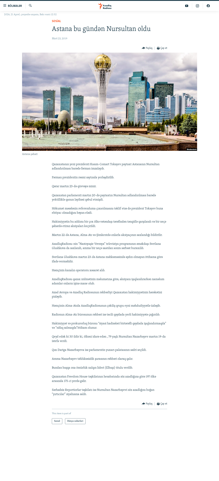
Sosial (56, 21)
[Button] (147, 48)
